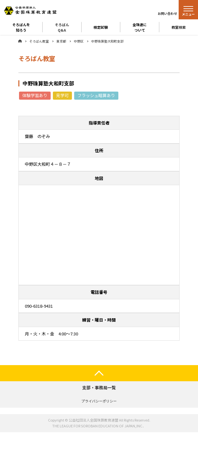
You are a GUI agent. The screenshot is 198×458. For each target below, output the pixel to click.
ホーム (20, 41)
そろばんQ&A (62, 27)
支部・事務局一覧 (99, 387)
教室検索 (179, 27)
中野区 (79, 41)
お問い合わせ (167, 13)
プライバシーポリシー (99, 400)
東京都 (61, 41)
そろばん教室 (39, 41)
